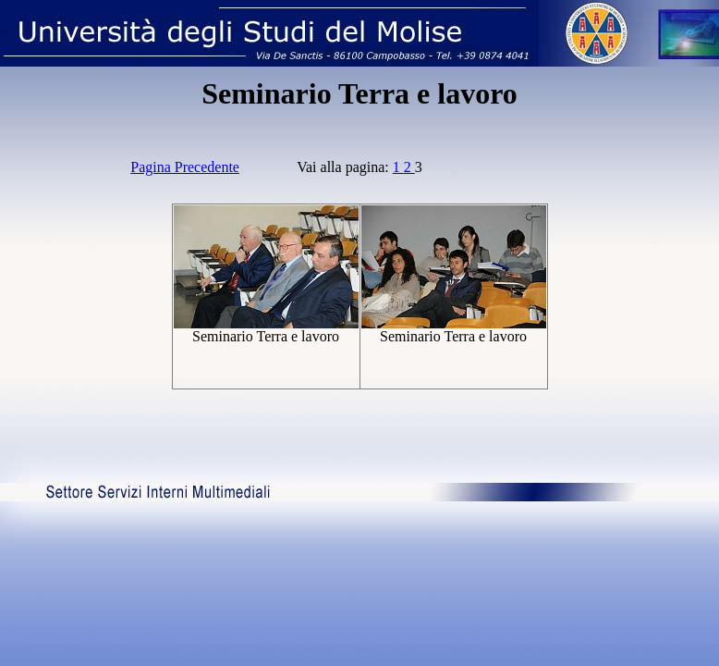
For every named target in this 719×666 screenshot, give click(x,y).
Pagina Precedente (184, 167)
